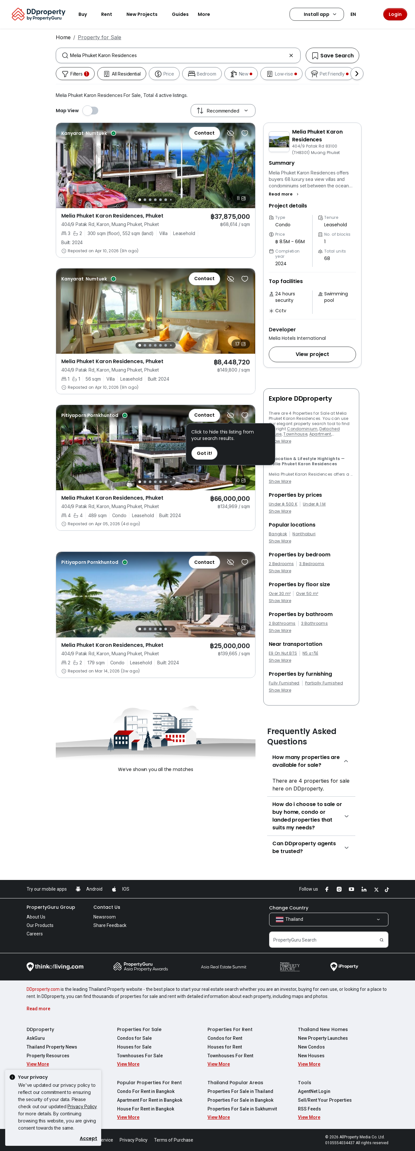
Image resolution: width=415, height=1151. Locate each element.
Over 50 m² (307, 593)
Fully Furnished (284, 683)
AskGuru (36, 1038)
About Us (36, 917)
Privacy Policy (82, 1106)
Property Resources (48, 1055)
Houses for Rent (225, 1047)
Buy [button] (86, 14)
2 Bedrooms (281, 563)
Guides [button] (180, 14)
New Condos (311, 1047)
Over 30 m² (279, 593)
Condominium (302, 429)
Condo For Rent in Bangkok (145, 1091)
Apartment (320, 434)
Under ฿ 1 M (314, 504)
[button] (284, 194)
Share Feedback (109, 925)
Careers (35, 933)
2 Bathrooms (282, 623)
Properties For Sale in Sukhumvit (242, 1108)
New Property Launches (323, 1038)
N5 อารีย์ (310, 653)
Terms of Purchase (173, 1140)
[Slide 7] (171, 200)
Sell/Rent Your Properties (325, 1100)
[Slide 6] (165, 199)
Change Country (288, 908)
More (208, 14)
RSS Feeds (309, 1108)
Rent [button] (110, 14)
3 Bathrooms (314, 623)
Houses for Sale (134, 1047)
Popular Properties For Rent (149, 1082)
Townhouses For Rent (230, 1055)
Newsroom (104, 917)
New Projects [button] (145, 14)
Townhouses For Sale (140, 1055)
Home (63, 37)
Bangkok (278, 534)
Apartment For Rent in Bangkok (149, 1100)
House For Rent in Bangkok (145, 1108)
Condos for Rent (225, 1038)
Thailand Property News (52, 1047)
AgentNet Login (314, 1091)
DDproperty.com (43, 989)
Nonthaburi (303, 534)
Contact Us (106, 907)
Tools (304, 1082)
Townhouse (295, 434)
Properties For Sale (139, 1029)
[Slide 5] (160, 199)
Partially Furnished (324, 683)
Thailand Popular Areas (235, 1082)
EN (357, 14)
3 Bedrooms (311, 563)
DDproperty (40, 1029)
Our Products (40, 925)
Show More (280, 441)
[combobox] (178, 55)
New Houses (311, 1055)
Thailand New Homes (323, 1029)
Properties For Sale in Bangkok (240, 1100)
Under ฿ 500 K (283, 504)
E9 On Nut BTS (283, 653)
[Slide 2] (145, 199)
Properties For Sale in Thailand (240, 1091)
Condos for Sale (134, 1038)
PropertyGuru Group (51, 907)
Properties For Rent (230, 1029)
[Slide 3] (150, 199)
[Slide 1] (139, 199)
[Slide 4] (155, 199)
